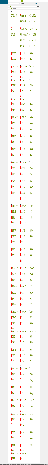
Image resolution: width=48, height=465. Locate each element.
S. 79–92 (22, 372)
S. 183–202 (22, 186)
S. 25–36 (22, 127)
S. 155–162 (22, 249)
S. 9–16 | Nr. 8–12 (23, 44)
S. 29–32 (22, 304)
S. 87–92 (22, 317)
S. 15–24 (13, 394)
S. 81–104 (22, 123)
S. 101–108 (13, 212)
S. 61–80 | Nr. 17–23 (32, 39)
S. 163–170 (22, 248)
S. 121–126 (13, 291)
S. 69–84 (22, 217)
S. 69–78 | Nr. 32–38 (14, 35)
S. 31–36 (31, 300)
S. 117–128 (31, 187)
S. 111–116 (13, 350)
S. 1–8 (32, 14)
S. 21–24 (22, 392)
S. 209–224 (13, 147)
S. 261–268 (22, 148)
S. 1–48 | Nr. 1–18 (32, 46)
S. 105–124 (22, 122)
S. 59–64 (13, 337)
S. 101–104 (13, 294)
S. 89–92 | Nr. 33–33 (32, 38)
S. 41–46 (13, 432)
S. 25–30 (13, 375)
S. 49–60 (31, 141)
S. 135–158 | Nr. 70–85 (32, 19)
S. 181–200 (31, 84)
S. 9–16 (13, 255)
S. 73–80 (13, 250)
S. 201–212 (31, 180)
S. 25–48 (31, 142)
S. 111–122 (22, 254)
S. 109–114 (22, 236)
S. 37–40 (31, 356)
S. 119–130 (13, 275)
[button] (39, 1)
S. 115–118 (13, 234)
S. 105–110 (22, 255)
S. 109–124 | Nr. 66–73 (14, 14)
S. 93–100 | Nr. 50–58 (14, 16)
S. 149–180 (31, 123)
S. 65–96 (31, 127)
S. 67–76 (31, 281)
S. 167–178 (31, 273)
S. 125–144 (31, 70)
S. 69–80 (31, 90)
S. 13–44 (13, 127)
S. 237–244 (31, 118)
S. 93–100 (31, 168)
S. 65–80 (22, 124)
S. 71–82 (22, 299)
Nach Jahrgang (10, 8)
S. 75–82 (31, 335)
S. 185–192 (31, 149)
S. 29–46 (22, 322)
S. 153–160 (31, 207)
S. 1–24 (31, 63)
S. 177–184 (31, 150)
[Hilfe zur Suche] (19, 3)
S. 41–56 (22, 360)
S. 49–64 (31, 191)
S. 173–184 (22, 350)
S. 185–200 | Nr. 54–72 (23, 20)
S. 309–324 (13, 54)
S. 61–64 (31, 297)
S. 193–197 (22, 268)
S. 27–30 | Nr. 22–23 (23, 39)
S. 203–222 (22, 185)
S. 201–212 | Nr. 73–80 (23, 19)
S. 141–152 (31, 185)
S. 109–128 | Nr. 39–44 (32, 34)
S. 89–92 (13, 185)
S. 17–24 (31, 109)
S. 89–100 (13, 123)
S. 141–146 (22, 273)
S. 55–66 (13, 322)
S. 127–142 (22, 191)
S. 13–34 (22, 242)
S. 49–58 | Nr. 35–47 (23, 32)
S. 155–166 (31, 274)
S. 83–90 (31, 334)
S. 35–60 (13, 355)
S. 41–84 (22, 404)
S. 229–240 (13, 67)
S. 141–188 (13, 58)
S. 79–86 (22, 318)
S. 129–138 (22, 312)
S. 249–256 (22, 52)
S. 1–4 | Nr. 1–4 (23, 47)
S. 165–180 (13, 70)
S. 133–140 (22, 274)
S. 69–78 (22, 373)
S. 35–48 (22, 241)
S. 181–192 (13, 86)
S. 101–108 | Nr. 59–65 (14, 15)
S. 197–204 (13, 103)
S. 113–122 (31, 249)
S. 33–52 (22, 142)
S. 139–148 (13, 273)
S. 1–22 (31, 173)
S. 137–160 (13, 163)
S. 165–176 (13, 150)
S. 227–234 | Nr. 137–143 (32, 15)
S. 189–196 (13, 268)
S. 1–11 (32, 267)
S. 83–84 (22, 298)
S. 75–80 (13, 335)
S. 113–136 (31, 153)
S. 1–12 (31, 77)
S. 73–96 (22, 91)
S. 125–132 (22, 121)
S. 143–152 (22, 353)
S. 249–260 (22, 83)
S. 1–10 (14, 66)
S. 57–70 (31, 234)
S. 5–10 (31, 380)
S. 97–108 (22, 237)
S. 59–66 (22, 259)
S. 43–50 (13, 281)
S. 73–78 (31, 317)
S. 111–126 (22, 192)
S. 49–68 (13, 91)
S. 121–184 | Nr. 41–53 (23, 21)
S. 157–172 (31, 86)
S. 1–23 (14, 378)
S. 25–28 (22, 391)
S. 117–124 (31, 136)
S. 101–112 (13, 122)
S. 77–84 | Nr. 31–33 (23, 40)
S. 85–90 (22, 278)
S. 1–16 (22, 110)
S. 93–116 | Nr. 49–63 (14, 32)
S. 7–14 (31, 437)
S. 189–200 (31, 57)
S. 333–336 (13, 52)
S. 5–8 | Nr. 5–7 (23, 45)
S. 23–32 (13, 341)
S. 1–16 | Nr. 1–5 (32, 45)
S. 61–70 (22, 336)
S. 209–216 (13, 312)
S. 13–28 (13, 191)
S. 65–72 (22, 418)
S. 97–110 (31, 294)
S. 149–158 (13, 316)
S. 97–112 (13, 154)
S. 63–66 (13, 387)
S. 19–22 (31, 406)
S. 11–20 (31, 322)
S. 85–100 (31, 104)
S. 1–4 (23, 28)
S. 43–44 (31, 417)
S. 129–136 (31, 247)
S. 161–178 (31, 206)
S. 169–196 (13, 104)
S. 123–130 (31, 230)
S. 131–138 (13, 274)
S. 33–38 (13, 418)
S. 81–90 (22, 334)
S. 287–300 (22, 180)
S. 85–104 (22, 59)
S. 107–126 (22, 296)
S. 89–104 (13, 137)
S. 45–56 (13, 217)
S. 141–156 (22, 103)
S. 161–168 (13, 105)
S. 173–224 (22, 118)
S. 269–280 (22, 147)
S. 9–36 (22, 175)
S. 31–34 (13, 356)
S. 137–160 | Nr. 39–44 (33, 32)
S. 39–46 (13, 324)
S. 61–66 (31, 253)
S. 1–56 (31, 121)
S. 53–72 (22, 173)
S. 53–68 (31, 354)
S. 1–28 (22, 90)
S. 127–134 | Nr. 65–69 (32, 20)
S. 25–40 (31, 193)
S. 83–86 (22, 387)
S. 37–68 (22, 374)
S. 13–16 (13, 284)
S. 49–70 (22, 240)
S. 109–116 (31, 137)
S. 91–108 (22, 73)
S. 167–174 (22, 188)
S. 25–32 (31, 108)
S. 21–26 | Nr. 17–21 (23, 41)
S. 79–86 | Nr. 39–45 (14, 34)
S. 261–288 (31, 54)
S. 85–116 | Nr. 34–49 (23, 38)
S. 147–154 (31, 228)
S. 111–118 (31, 293)
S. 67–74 (13, 386)
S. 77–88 (13, 186)
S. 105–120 (22, 58)
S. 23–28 (31, 405)
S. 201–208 (31, 83)
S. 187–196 (13, 228)
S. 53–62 (31, 373)
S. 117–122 (31, 231)
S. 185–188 (13, 269)
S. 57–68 (22, 111)
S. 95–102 (22, 385)
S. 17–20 (31, 174)
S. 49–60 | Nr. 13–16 (32, 41)
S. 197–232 (22, 54)
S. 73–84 (22, 172)
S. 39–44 (13, 417)
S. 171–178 (22, 247)
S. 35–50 (31, 433)
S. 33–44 (13, 141)
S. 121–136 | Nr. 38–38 (32, 33)
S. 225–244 (22, 67)
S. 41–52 (31, 355)
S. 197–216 (13, 117)
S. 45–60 (31, 254)
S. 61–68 (13, 215)
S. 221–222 (22, 206)
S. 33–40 (22, 303)
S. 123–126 (22, 253)
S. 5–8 (31, 393)
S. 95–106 (22, 297)
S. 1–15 (14, 173)
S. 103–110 (22, 193)
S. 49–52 (22, 198)
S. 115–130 (22, 355)
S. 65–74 (13, 336)
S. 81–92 (31, 89)
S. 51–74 (13, 280)
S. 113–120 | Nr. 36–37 (32, 35)
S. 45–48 (13, 372)
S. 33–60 (22, 337)
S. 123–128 (31, 248)
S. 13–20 (13, 172)
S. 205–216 (31, 147)
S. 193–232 (31, 67)
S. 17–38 (31, 419)
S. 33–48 (13, 92)
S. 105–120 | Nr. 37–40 (23, 22)
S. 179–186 (31, 272)
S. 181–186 (13, 229)
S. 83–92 (22, 431)
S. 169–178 (13, 180)
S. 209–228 (22, 85)
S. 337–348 (13, 51)
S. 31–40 (13, 300)
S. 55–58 (31, 431)
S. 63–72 (22, 281)
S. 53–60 (13, 297)
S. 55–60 (31, 400)
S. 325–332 (13, 53)
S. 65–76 (13, 187)
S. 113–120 (31, 166)
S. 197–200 (31, 181)
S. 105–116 (31, 188)
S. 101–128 (13, 89)
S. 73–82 (13, 353)
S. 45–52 (13, 140)
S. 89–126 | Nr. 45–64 (32, 21)
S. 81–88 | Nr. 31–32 (32, 40)
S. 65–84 (22, 60)
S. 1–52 (31, 129)
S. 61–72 (22, 92)
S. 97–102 (22, 89)
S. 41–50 (22, 302)
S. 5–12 (13, 285)
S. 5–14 (22, 423)
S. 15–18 (31, 407)
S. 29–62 (22, 420)
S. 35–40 (31, 387)
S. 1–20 (13, 76)
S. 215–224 (31, 269)
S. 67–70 (22, 300)
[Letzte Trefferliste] (21, 3)
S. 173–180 (31, 85)
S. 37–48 (31, 236)
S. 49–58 (22, 260)
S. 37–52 (13, 111)
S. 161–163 (31, 349)
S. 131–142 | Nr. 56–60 (24, 33)
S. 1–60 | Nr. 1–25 (14, 19)
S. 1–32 (31, 140)
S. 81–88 (13, 124)
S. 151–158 (22, 234)
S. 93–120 (13, 60)
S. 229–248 (22, 84)
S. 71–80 (22, 335)
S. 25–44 (13, 241)
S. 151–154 (22, 250)
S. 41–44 (13, 391)
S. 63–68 (31, 372)
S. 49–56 (31, 235)
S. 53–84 (13, 156)
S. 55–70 (22, 433)
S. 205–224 (13, 84)
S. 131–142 (22, 354)
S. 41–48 (22, 199)
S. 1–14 (22, 378)
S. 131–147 (31, 312)
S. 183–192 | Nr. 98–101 (14, 28)
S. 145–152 (13, 134)
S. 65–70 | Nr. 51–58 (23, 29)
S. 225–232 (31, 268)
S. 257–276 (22, 51)
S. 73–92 (31, 169)
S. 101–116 (31, 210)
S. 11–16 (31, 420)
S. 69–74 (31, 336)
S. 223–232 (22, 228)
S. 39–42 (31, 418)
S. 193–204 (13, 85)
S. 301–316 (31, 52)
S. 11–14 (31, 379)
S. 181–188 (31, 122)
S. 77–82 (22, 388)
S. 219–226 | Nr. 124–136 (32, 16)
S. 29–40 (22, 361)
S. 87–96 (13, 278)
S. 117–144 (22, 153)
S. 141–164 (31, 59)
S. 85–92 (31, 73)
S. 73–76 (22, 417)
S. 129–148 (22, 71)
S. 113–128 (13, 73)
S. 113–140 (31, 60)
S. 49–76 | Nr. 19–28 (32, 44)
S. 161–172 (22, 211)
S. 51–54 (31, 401)
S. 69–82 (31, 353)
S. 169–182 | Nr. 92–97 (14, 29)
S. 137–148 (31, 124)
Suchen (38, 6)
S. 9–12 (31, 392)
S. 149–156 (31, 163)
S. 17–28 (13, 254)
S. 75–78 (13, 385)
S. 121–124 (31, 71)
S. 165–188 (31, 58)
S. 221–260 (22, 149)
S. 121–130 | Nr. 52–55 (23, 35)
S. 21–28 (22, 305)
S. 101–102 (22, 194)
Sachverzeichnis (14, 8)
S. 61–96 (22, 155)
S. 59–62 (13, 401)
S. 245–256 (31, 117)
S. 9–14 (31, 283)
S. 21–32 (13, 142)
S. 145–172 (13, 231)
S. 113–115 (22, 400)
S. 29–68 (31, 92)
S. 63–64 (22, 419)
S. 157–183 (13, 206)
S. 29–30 (31, 404)
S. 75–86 (13, 279)
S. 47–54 (13, 323)
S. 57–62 (13, 388)
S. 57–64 (13, 188)
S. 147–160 (31, 350)
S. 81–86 (31, 369)
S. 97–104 (22, 256)
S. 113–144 (13, 121)
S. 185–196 (13, 118)
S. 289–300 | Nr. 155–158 (23, 16)
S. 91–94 (13, 443)
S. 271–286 (22, 181)
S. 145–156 (13, 207)
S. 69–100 (13, 90)
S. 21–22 (13, 342)
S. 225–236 (13, 83)
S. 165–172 (22, 292)
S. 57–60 (13, 216)
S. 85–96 (13, 155)
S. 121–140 (13, 59)
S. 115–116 (22, 369)
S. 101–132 (31, 103)
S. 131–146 (31, 229)
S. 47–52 (22, 321)
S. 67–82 (13, 321)
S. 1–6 (22, 308)
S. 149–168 (22, 70)
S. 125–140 (22, 105)
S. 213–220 (22, 150)
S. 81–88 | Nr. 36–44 (32, 22)
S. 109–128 (22, 72)
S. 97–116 (22, 154)
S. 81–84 (22, 279)
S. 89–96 (13, 248)
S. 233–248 (22, 53)
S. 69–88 (31, 156)
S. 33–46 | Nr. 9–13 (23, 46)
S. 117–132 (22, 275)
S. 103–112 (22, 401)
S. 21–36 (22, 262)
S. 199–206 (22, 230)
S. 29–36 (31, 172)
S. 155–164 (22, 293)
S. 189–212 (13, 57)
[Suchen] (23, 3)
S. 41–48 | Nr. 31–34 (23, 34)
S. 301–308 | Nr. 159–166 (23, 15)
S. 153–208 (22, 86)
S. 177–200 (13, 149)
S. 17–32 (22, 143)
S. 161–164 (22, 135)
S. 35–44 (13, 373)
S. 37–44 (13, 218)
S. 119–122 (31, 292)
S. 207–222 (22, 229)
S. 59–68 (31, 337)
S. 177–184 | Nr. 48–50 (33, 29)
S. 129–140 (13, 72)
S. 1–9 (23, 14)
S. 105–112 (31, 154)
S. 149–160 (22, 167)
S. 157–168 (13, 181)
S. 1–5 (23, 27)
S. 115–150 (22, 235)
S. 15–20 (13, 302)
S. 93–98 (22, 316)
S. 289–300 (31, 53)
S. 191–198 (22, 231)
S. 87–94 (22, 386)
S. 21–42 (22, 76)
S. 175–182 (22, 187)
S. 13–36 (31, 76)
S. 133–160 (22, 136)
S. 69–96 (22, 109)
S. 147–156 (22, 272)
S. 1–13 (14, 286)
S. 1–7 (23, 162)
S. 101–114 (13, 235)
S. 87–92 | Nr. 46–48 (14, 33)
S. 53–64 (13, 110)
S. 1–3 (32, 28)
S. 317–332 (31, 51)
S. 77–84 (31, 105)
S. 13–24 (22, 221)
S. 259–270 (22, 182)
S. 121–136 (22, 57)
